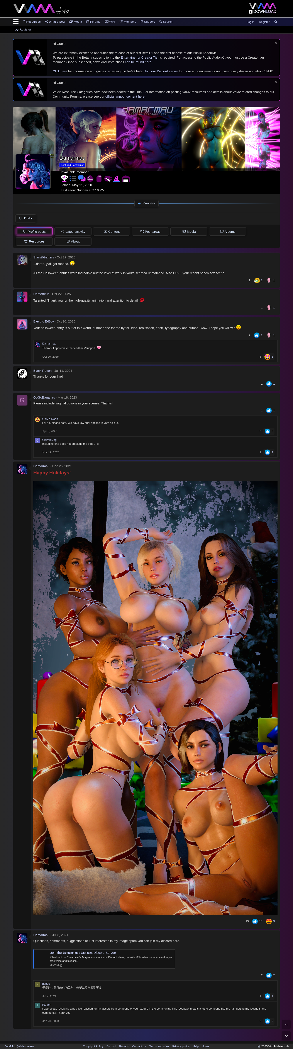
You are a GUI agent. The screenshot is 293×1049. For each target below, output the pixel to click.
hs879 (46, 984)
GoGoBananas (44, 397)
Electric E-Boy (43, 322)
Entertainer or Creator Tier (140, 57)
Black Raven (42, 371)
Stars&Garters (43, 258)
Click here (60, 71)
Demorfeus (41, 294)
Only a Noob (50, 419)
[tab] (34, 232)
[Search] (276, 22)
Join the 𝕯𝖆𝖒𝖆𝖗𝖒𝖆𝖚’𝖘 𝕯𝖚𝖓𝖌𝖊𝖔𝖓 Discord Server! (83, 953)
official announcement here (125, 96)
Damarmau (49, 344)
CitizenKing (49, 440)
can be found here (138, 62)
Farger (46, 1005)
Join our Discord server (161, 71)
